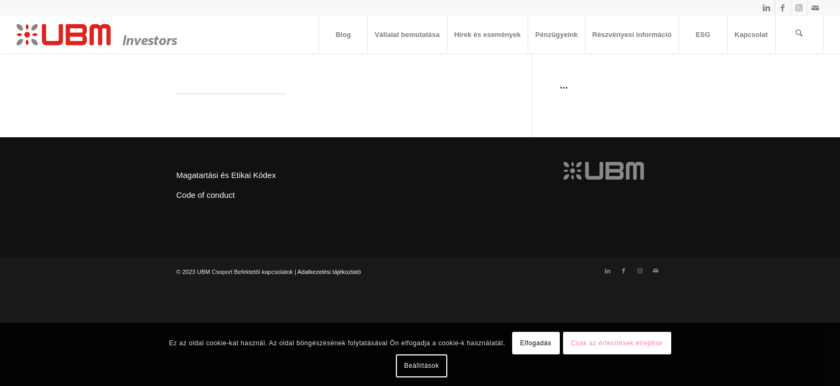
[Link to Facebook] (783, 8)
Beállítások (421, 365)
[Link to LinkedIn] (767, 8)
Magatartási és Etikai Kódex (226, 175)
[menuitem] (343, 35)
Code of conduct (205, 194)
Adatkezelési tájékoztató (329, 272)
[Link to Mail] (815, 8)
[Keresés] (799, 35)
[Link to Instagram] (799, 8)
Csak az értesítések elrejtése (617, 343)
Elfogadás (536, 343)
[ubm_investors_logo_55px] (97, 35)
